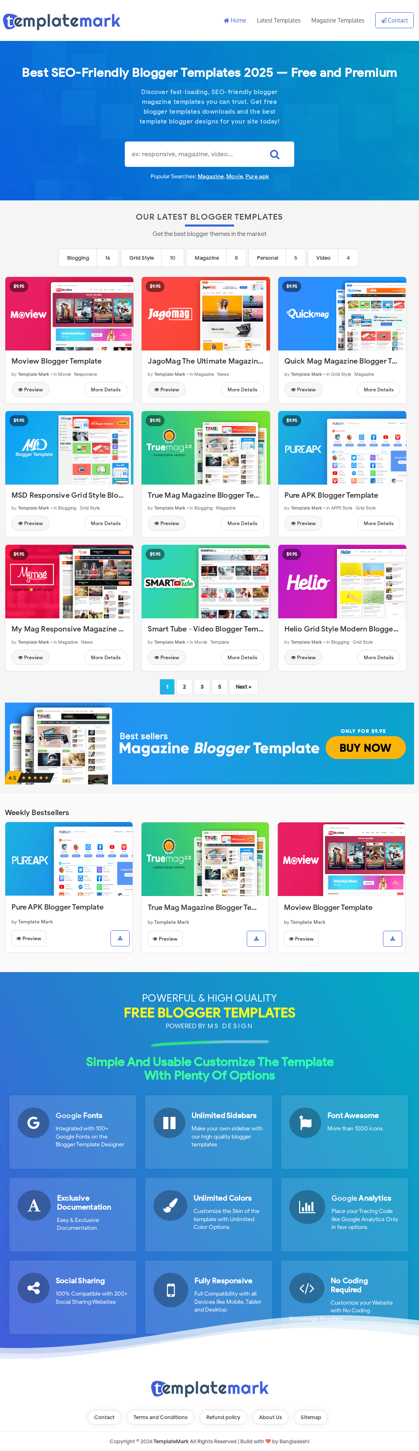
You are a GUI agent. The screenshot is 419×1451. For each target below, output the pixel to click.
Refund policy (223, 1417)
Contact (394, 20)
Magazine (211, 176)
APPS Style (341, 508)
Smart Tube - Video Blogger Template (212, 628)
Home (235, 20)
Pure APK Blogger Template (331, 495)
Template (219, 642)
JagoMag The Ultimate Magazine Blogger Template (236, 361)
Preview (30, 389)
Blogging (78, 257)
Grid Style (141, 257)
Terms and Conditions (160, 1417)
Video (323, 257)
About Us (270, 1417)
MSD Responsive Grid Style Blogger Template (89, 495)
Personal (267, 257)
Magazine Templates (338, 20)
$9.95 (19, 286)
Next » (244, 686)
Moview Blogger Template (56, 361)
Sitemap (311, 1417)
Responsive (85, 374)
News (223, 374)
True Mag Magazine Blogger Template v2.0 (221, 495)
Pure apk (257, 176)
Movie (234, 176)
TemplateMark (171, 1441)
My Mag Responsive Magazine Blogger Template (95, 628)
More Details (106, 389)
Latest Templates (279, 20)
